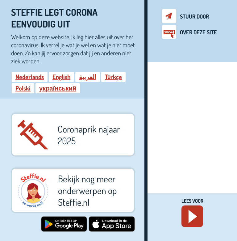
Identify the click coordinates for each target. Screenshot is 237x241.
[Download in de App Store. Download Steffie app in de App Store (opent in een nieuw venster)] (112, 229)
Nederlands (29, 77)
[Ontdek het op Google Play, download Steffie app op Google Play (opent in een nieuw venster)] (64, 229)
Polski (23, 88)
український (57, 88)
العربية (87, 77)
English (61, 77)
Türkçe (113, 77)
